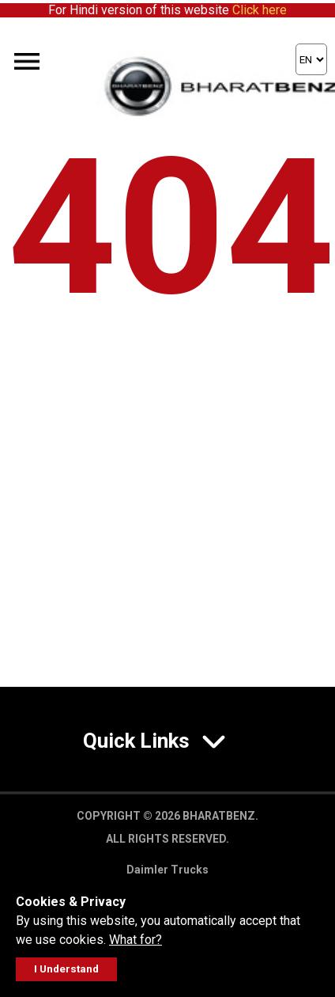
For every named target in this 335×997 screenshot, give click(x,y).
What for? (135, 939)
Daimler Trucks (167, 869)
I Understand (66, 969)
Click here (259, 9)
